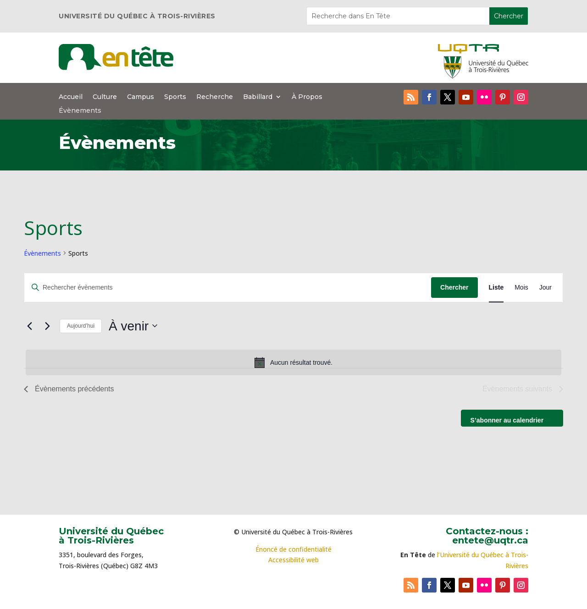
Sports (175, 97)
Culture (105, 97)
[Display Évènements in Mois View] (521, 287)
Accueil (71, 97)
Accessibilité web (293, 559)
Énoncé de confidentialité (293, 549)
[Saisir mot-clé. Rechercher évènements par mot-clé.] (227, 287)
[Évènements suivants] (47, 325)
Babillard (257, 97)
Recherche (214, 97)
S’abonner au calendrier (507, 420)
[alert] (293, 362)
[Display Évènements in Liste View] (496, 287)
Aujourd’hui (80, 326)
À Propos (307, 97)
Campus (140, 97)
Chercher (454, 287)
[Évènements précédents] (29, 325)
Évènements (80, 111)
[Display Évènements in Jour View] (545, 287)
